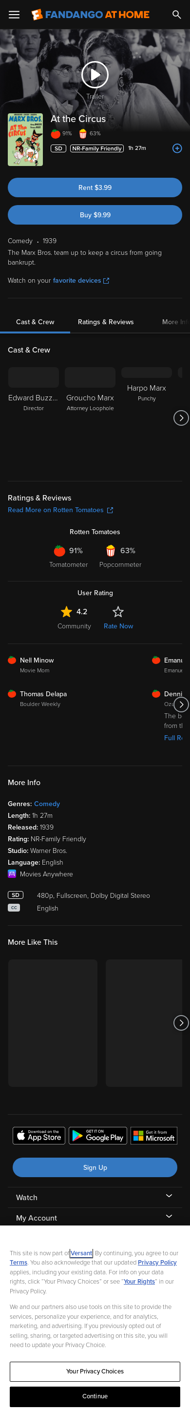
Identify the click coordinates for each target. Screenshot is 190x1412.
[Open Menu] (14, 14)
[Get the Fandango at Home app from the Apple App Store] (39, 1137)
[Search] (177, 14)
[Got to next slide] (181, 418)
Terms (18, 1263)
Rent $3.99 (95, 188)
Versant (81, 1253)
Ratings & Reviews (106, 322)
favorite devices (81, 280)
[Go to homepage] (90, 14)
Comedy (47, 804)
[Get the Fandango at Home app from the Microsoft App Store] (154, 1137)
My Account (36, 1218)
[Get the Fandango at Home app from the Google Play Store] (98, 1137)
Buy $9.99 (95, 215)
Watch (27, 1198)
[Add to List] (177, 148)
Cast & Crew (35, 322)
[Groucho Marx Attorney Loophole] (90, 418)
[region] (95, 1318)
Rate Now (118, 626)
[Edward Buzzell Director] (33, 418)
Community (74, 626)
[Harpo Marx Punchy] (146, 418)
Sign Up (95, 1167)
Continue (95, 1396)
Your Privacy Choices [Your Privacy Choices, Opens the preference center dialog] (95, 1371)
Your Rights (139, 1282)
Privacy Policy (157, 1263)
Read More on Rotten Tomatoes (60, 510)
